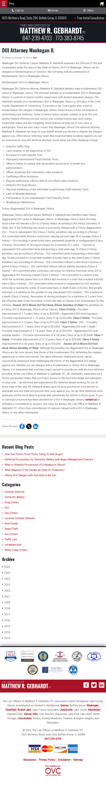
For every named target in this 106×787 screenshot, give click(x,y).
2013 (6, 638)
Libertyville (66, 709)
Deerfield (11, 709)
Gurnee (64, 705)
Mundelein (94, 709)
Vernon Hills (31, 714)
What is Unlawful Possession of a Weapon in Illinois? (35, 464)
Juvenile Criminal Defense (20, 518)
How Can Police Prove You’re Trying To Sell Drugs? (34, 454)
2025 (6, 573)
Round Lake (24, 709)
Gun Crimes (11, 513)
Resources (29, 759)
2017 (6, 614)
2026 (6, 567)
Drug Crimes (12, 502)
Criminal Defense (15, 491)
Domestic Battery (15, 497)
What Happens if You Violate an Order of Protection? (35, 470)
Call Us (18, 10)
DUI (34, 58)
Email (53, 10)
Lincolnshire (25, 718)
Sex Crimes (11, 534)
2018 (6, 608)
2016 (6, 620)
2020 (6, 602)
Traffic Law (11, 539)
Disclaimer (64, 759)
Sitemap (78, 759)
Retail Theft (11, 528)
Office (88, 10)
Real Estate (11, 523)
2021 (6, 597)
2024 (6, 579)
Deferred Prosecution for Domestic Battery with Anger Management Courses (49, 459)
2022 (6, 591)
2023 (6, 585)
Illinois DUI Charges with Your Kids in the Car (30, 475)
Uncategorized (13, 544)
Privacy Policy (47, 759)
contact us (91, 399)
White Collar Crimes (16, 550)
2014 (6, 632)
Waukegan (92, 705)
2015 (6, 626)
